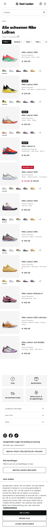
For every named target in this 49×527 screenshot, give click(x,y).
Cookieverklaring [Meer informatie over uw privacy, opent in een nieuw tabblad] (10, 508)
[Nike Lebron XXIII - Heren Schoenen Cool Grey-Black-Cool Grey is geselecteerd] (4, 250)
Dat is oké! (24, 513)
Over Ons (24, 415)
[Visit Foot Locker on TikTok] (16, 436)
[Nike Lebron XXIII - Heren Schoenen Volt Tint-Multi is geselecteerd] (4, 219)
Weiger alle (24, 518)
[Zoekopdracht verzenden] (44, 12)
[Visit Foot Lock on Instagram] (5, 436)
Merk (38, 42)
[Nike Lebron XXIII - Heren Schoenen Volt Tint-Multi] (18, 71)
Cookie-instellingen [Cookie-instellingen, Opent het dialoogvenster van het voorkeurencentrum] (24, 524)
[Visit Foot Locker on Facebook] (11, 436)
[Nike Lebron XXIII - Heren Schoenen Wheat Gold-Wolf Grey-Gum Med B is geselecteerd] (4, 281)
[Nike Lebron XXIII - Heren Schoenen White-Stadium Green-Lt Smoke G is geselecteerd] (4, 188)
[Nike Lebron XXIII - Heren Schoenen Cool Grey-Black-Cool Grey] (25, 71)
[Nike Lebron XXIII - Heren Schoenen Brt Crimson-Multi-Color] (18, 102)
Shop (24, 422)
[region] (24, 504)
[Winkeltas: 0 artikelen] (45, 4)
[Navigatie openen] (5, 4)
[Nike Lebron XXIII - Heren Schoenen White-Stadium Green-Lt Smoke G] (11, 71)
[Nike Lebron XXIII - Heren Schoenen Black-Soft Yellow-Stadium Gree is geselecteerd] (4, 102)
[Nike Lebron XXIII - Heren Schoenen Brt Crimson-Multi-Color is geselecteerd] (4, 71)
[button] (18, 36)
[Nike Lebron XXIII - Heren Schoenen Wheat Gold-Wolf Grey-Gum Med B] (32, 71)
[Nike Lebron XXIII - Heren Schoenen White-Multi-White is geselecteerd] (4, 132)
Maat (29, 42)
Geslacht (18, 42)
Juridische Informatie (24, 409)
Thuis (4, 21)
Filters (7, 42)
